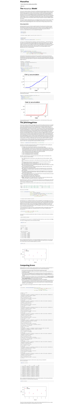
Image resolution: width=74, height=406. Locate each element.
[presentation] (46, 42)
